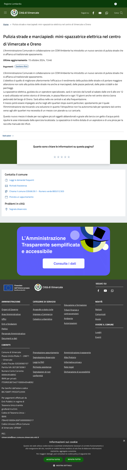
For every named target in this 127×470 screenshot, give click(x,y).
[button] (63, 465)
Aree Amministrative (11, 314)
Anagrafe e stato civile (43, 309)
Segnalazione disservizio (44, 357)
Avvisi (98, 319)
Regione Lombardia (12, 3)
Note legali (69, 367)
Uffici (4, 319)
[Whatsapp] (105, 13)
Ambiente (68, 318)
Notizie (98, 309)
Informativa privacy (73, 362)
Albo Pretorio (70, 357)
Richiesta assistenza (42, 367)
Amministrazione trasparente (77, 352)
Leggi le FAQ (38, 362)
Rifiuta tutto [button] (74, 459)
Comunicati (100, 314)
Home (6, 24)
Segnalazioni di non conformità (42, 373)
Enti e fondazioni (9, 323)
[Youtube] (99, 13)
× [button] (124, 441)
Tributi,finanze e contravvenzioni (71, 311)
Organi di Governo (10, 309)
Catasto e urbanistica (42, 319)
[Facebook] (92, 13)
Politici (5, 328)
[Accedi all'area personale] (115, 4)
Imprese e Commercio (42, 314)
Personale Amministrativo (13, 333)
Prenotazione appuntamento (46, 352)
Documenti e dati (9, 338)
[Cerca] (121, 12)
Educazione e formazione (75, 305)
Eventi (98, 337)
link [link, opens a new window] (89, 454)
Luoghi (98, 332)
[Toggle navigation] (5, 12)
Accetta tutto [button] (53, 459)
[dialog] (63, 454)
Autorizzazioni (70, 323)
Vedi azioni (9, 135)
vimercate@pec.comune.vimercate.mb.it (20, 437)
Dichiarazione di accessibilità (77, 371)
